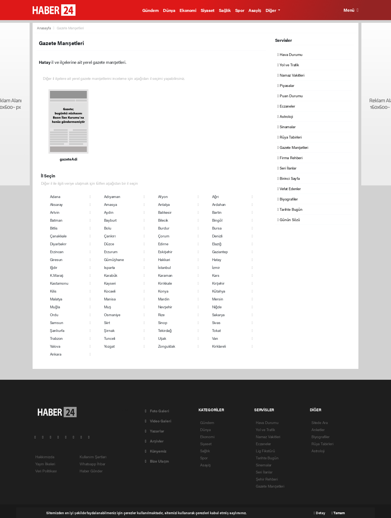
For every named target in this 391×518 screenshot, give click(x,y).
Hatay (216, 259)
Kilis (53, 291)
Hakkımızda (44, 456)
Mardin (163, 299)
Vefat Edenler (289, 188)
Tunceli (109, 338)
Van (215, 338)
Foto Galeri (157, 410)
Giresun (56, 259)
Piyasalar (286, 85)
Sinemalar (264, 464)
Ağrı (215, 196)
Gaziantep (220, 251)
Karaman (165, 275)
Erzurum (111, 251)
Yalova (55, 346)
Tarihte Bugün (290, 209)
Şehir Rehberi (267, 479)
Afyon (163, 196)
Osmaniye (112, 314)
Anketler (317, 429)
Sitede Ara (319, 422)
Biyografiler (288, 199)
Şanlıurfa (57, 330)
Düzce (109, 243)
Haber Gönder (91, 470)
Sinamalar (287, 126)
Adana (55, 196)
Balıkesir (165, 212)
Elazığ (217, 243)
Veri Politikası (46, 470)
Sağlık (225, 10)
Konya (163, 291)
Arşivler (154, 441)
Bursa (217, 228)
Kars (215, 275)
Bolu (107, 228)
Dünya (169, 10)
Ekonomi (187, 10)
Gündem (150, 10)
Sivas (216, 322)
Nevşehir (165, 306)
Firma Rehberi (290, 157)
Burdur (163, 228)
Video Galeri (158, 420)
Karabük (111, 275)
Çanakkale (58, 235)
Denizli (217, 235)
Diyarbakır (58, 243)
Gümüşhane (114, 259)
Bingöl (217, 220)
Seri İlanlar (287, 168)
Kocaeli (110, 291)
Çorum (163, 235)
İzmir (216, 267)
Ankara (55, 354)
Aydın (108, 212)
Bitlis (54, 228)
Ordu (54, 314)
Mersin (217, 299)
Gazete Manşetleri (70, 27)
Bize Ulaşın (157, 461)
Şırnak (109, 330)
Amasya (110, 204)
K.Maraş (57, 275)
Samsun (56, 322)
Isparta (109, 267)
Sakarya (218, 314)
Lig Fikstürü (265, 450)
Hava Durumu (290, 54)
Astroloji (285, 116)
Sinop (162, 322)
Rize (161, 314)
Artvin (54, 212)
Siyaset (208, 10)
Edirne (163, 243)
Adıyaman (112, 196)
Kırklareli (219, 346)
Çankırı (110, 235)
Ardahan (219, 204)
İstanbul (164, 267)
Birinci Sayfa (289, 178)
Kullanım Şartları (93, 456)
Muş (107, 306)
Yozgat (109, 346)
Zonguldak (166, 346)
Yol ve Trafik (288, 64)
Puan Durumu (290, 95)
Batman (56, 220)
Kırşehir (218, 283)
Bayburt (110, 220)
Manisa (110, 299)
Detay (319, 512)
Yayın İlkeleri (45, 463)
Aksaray (56, 204)
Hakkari (164, 259)
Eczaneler (286, 106)
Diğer (271, 10)
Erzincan (57, 251)
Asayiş (254, 10)
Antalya (164, 204)
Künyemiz (155, 451)
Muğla (55, 306)
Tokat (216, 330)
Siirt (107, 322)
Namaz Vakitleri (291, 75)
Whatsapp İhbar (92, 463)
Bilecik (163, 220)
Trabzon (56, 338)
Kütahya (218, 291)
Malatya (56, 299)
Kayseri (110, 283)
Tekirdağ (165, 330)
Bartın (217, 212)
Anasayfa (44, 27)
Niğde (217, 306)
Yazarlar (154, 431)
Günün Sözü (289, 219)
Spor (239, 10)
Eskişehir (165, 251)
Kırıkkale (165, 283)
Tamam (338, 512)
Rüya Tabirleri (290, 137)
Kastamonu (59, 283)
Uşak (162, 338)
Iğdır (54, 267)
